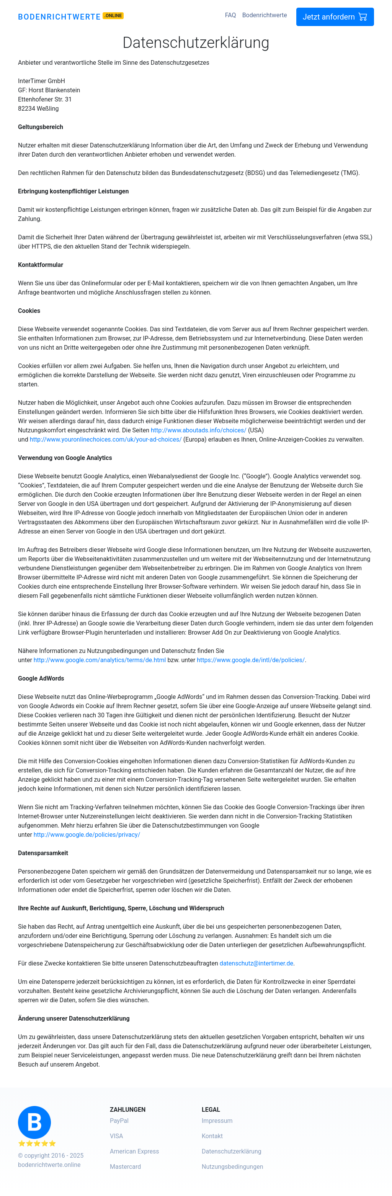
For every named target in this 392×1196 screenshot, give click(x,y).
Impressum (217, 1120)
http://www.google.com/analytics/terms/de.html (100, 660)
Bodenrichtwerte (59, 16)
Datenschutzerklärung (231, 1151)
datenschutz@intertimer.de (256, 963)
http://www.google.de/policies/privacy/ (87, 834)
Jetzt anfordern (335, 16)
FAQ (230, 15)
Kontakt (212, 1136)
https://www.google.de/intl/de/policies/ (251, 660)
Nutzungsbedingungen (232, 1166)
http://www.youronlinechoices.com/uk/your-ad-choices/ (106, 439)
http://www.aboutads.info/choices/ (199, 430)
